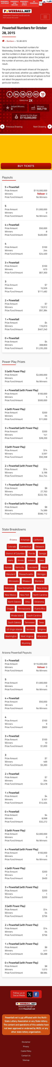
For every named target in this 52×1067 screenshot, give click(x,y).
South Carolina (34, 615)
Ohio (27, 601)
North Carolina (40, 594)
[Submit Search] (39, 3)
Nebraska (9, 588)
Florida (32, 553)
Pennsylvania (24, 608)
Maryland (10, 574)
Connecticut (25, 546)
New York (24, 594)
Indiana (31, 560)
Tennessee (30, 622)
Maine (44, 567)
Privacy (26, 1046)
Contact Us (26, 1055)
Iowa (41, 560)
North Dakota (14, 601)
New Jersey (42, 588)
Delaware (39, 546)
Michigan (41, 574)
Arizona (13, 539)
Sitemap (26, 1060)
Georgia (42, 553)
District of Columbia (15, 553)
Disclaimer (26, 1041)
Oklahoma (39, 601)
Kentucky (20, 567)
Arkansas (25, 539)
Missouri (27, 581)
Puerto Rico (39, 608)
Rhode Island (17, 615)
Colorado (12, 546)
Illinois (21, 560)
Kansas (8, 567)
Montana (39, 581)
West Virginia (27, 636)
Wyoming (26, 643)
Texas (41, 622)
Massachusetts (26, 574)
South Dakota (14, 622)
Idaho (10, 560)
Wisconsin (42, 636)
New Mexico (10, 594)
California (38, 539)
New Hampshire (25, 588)
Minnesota (14, 581)
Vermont (30, 629)
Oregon (10, 608)
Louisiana (32, 567)
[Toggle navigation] (45, 17)
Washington (11, 636)
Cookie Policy (26, 1050)
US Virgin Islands (14, 629)
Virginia (42, 629)
